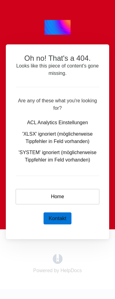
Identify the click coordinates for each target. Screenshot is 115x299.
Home (57, 196)
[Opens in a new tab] (58, 258)
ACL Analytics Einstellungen (57, 122)
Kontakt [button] (58, 218)
